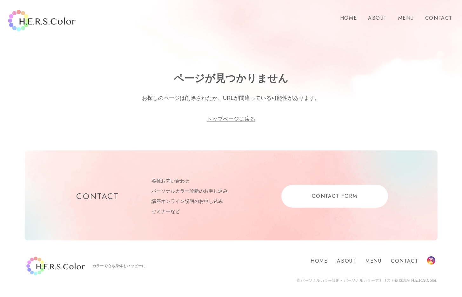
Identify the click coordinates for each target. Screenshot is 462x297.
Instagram (431, 260)
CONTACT (438, 18)
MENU (406, 18)
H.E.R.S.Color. (42, 21)
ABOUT (377, 18)
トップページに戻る (231, 119)
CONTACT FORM (334, 196)
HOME (348, 18)
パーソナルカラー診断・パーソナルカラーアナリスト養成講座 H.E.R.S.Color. (369, 280)
